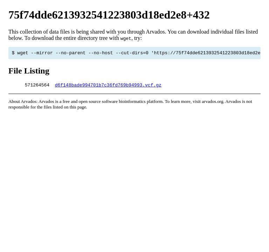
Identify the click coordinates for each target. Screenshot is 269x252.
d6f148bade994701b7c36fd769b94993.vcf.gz (108, 87)
